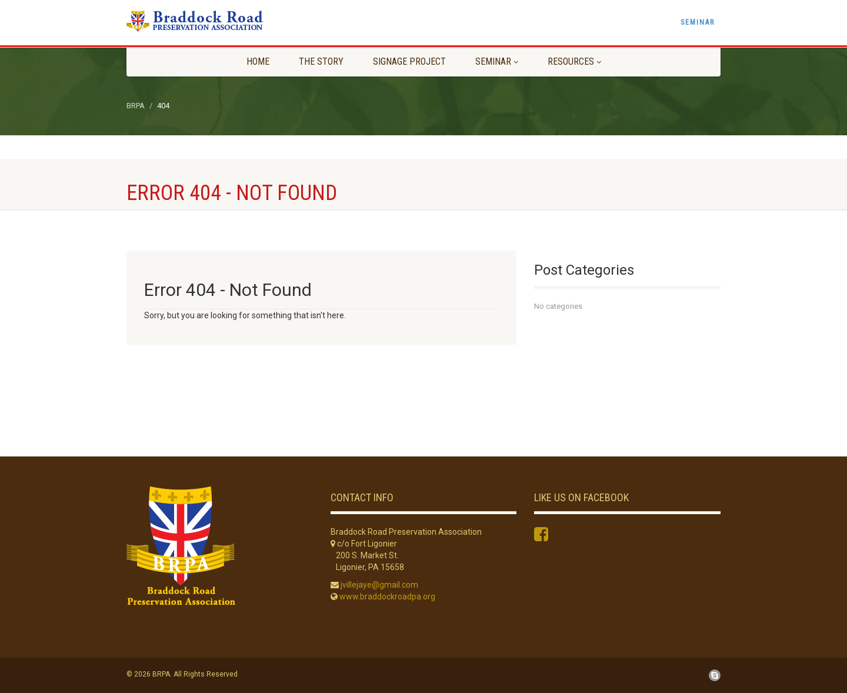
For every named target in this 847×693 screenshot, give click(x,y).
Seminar (698, 22)
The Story (321, 61)
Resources (574, 61)
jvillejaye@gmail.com (379, 584)
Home (257, 61)
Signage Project (409, 61)
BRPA (135, 105)
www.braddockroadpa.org (387, 596)
